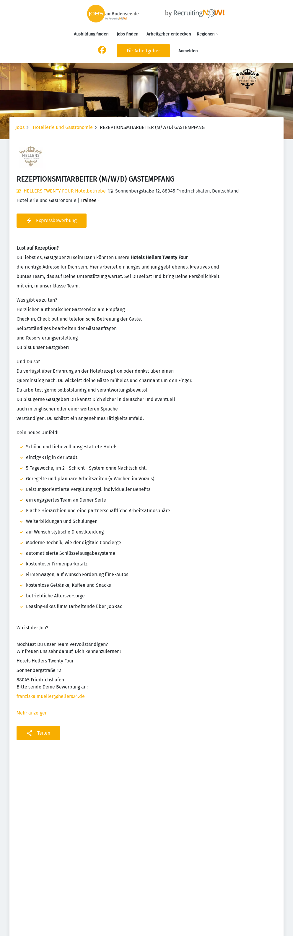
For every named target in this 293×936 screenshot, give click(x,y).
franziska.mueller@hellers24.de (51, 696)
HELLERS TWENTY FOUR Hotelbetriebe (65, 191)
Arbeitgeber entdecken (168, 34)
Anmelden (188, 51)
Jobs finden (127, 34)
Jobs (20, 127)
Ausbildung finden (91, 34)
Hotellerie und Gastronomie (63, 127)
